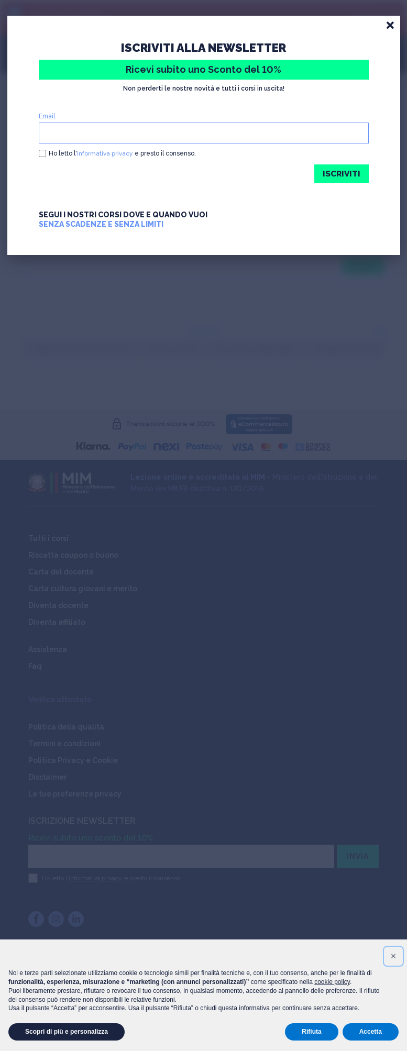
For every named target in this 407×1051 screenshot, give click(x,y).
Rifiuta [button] (311, 1031)
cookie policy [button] (332, 982)
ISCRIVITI (340, 174)
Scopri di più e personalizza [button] (66, 1031)
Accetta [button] (370, 1031)
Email (47, 116)
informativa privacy (105, 153)
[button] (393, 956)
